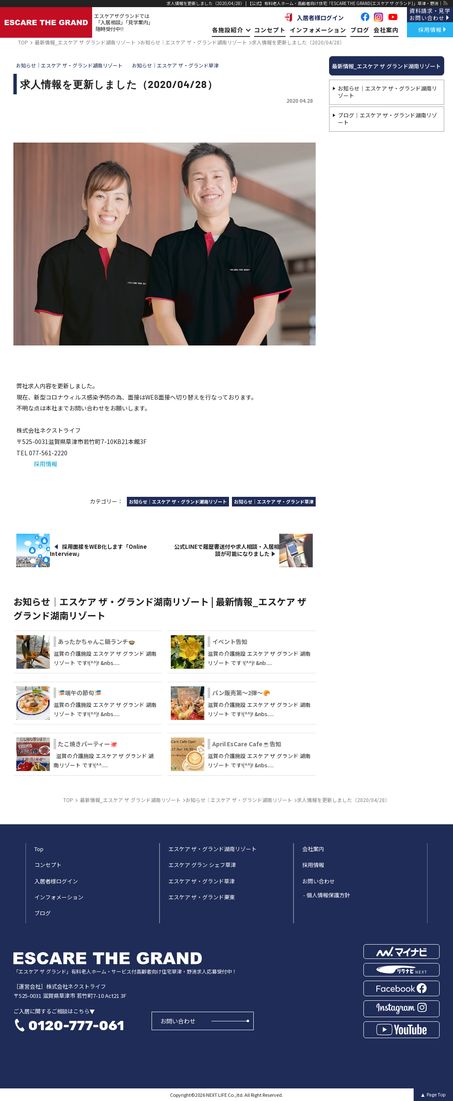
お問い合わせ (178, 1021)
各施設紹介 (231, 30)
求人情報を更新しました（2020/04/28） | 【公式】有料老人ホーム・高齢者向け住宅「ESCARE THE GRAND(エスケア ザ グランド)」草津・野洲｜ (305, 3)
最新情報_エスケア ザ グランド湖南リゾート (386, 66)
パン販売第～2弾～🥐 (241, 692)
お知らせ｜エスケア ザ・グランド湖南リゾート (387, 91)
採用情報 (45, 464)
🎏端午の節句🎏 (79, 692)
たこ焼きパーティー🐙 (87, 744)
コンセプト (270, 30)
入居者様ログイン (314, 17)
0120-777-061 (76, 1025)
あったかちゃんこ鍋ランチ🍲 (96, 641)
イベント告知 (229, 641)
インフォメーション (318, 30)
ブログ (359, 30)
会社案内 (386, 30)
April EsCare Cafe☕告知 (246, 744)
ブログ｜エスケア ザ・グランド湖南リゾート (387, 118)
